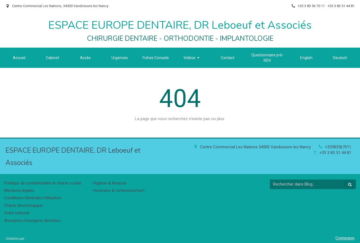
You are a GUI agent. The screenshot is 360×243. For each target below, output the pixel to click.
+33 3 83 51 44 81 (335, 152)
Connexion (345, 238)
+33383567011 (338, 146)
